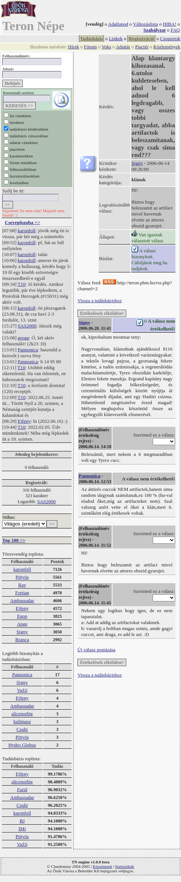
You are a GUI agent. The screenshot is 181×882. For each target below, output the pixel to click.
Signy (22, 632)
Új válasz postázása (96, 649)
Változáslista (145, 24)
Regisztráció (141, 38)
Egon (22, 616)
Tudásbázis (91, 38)
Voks (106, 46)
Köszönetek (102, 866)
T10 (21, 284)
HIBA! (169, 24)
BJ (22, 821)
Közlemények (166, 46)
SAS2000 (27, 326)
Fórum (90, 46)
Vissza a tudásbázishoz (99, 300)
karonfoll (27, 230)
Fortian (22, 592)
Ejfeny (24, 421)
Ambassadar (22, 600)
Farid (22, 789)
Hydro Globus (22, 745)
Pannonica (28, 349)
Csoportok (170, 38)
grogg (23, 338)
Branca (22, 639)
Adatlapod (118, 24)
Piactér (142, 46)
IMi (22, 828)
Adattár (123, 46)
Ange (22, 624)
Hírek (73, 46)
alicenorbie (22, 713)
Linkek (116, 38)
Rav (22, 585)
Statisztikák (124, 866)
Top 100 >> (13, 540)
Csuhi (22, 729)
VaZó (22, 690)
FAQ (175, 30)
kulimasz (22, 721)
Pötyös (22, 577)
